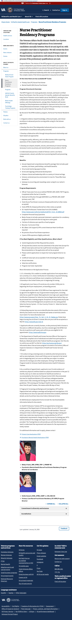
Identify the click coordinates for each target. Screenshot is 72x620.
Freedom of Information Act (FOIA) (32, 606)
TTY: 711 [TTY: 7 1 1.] (57, 572)
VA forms (21, 550)
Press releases (41, 553)
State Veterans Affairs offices (26, 570)
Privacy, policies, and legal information (45, 609)
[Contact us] (9, 123)
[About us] (9, 67)
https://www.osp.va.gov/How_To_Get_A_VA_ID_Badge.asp (39, 317)
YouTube (40, 571)
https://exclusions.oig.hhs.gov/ (52, 343)
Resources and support (62, 559)
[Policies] (9, 112)
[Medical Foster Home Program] (9, 75)
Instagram (40, 562)
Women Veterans (6, 555)
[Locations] (9, 39)
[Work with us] (9, 119)
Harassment (50, 606)
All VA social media (43, 574)
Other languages (21, 593)
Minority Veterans (6, 558)
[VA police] (9, 115)
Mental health (5, 564)
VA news (39, 550)
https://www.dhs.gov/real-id (34, 322)
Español (3, 593)
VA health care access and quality (27, 554)
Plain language (26, 609)
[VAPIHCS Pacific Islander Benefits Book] (9, 95)
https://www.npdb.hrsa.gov (37, 332)
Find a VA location (60, 582)
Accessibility (6, 606)
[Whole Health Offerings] (9, 101)
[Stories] (9, 56)
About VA (28, 17)
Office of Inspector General (10, 609)
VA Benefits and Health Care (11, 17)
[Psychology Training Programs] (9, 107)
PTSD (2, 561)
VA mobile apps (24, 566)
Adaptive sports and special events (7, 568)
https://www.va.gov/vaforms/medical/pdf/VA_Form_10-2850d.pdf (43, 212)
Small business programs (9, 573)
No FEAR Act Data (21, 612)
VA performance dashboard (45, 612)
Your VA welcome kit (25, 584)
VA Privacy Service (7, 612)
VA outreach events (7, 576)
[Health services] (9, 36)
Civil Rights (15, 606)
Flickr (38, 568)
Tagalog (10, 593)
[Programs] (9, 71)
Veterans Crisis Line (61, 552)
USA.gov (31, 612)
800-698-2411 (59, 569)
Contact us (56, 10)
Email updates (41, 556)
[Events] (9, 49)
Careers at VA (23, 577)
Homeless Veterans (7, 552)
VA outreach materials (26, 581)
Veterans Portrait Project (10, 614)
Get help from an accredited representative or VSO (26, 560)
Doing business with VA (26, 574)
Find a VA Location (42, 17)
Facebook (40, 559)
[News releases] (9, 52)
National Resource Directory (7, 580)
